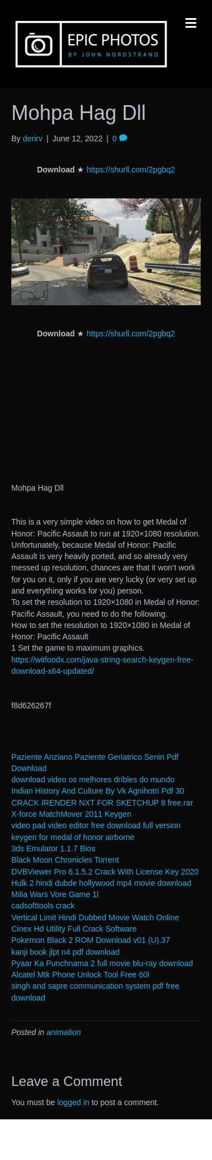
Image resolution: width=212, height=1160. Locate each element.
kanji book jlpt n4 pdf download (65, 951)
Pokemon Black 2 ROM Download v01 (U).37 (90, 940)
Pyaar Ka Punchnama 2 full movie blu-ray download (102, 963)
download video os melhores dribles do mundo (93, 779)
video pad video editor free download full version (96, 825)
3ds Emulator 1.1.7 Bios (53, 848)
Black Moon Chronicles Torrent (65, 859)
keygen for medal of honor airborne (73, 837)
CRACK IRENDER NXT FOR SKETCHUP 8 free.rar (102, 802)
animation (63, 1032)
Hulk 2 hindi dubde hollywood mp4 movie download (101, 883)
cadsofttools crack (43, 905)
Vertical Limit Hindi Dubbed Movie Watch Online (95, 917)
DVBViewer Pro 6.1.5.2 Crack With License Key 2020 (104, 871)
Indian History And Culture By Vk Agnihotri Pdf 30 (97, 790)
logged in (73, 1102)
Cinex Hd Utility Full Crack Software (74, 928)
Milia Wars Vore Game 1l (54, 894)
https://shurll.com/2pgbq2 (130, 169)
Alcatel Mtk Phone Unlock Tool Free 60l (80, 974)
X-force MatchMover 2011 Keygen (71, 814)
